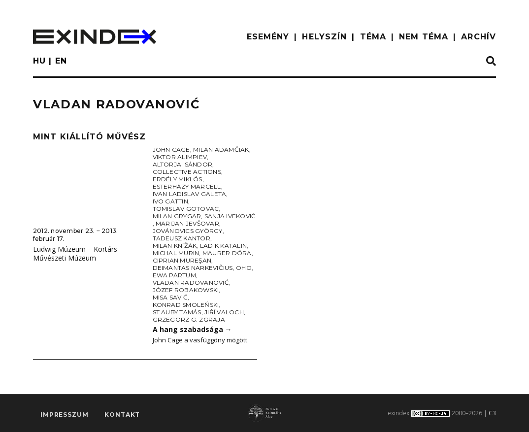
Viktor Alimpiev (180, 157)
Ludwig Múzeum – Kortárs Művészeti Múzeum (75, 253)
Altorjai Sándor (183, 164)
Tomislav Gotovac (186, 208)
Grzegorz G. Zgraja (189, 319)
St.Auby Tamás (177, 312)
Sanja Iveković (230, 216)
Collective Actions (187, 171)
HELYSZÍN (324, 36)
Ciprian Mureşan (182, 260)
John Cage (171, 149)
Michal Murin (176, 253)
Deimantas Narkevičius (193, 267)
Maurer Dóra (227, 253)
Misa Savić (170, 297)
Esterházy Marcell (187, 186)
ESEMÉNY (268, 36)
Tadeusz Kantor (181, 238)
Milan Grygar (177, 216)
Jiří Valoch (224, 312)
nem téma (423, 36)
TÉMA (373, 36)
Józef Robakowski (186, 290)
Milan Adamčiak (221, 149)
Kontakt (122, 415)
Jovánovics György (188, 230)
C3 (492, 413)
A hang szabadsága (192, 329)
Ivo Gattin (170, 201)
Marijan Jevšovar (187, 223)
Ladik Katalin (223, 245)
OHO (244, 267)
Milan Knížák (175, 245)
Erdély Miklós (177, 179)
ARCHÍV (478, 36)
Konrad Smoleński (186, 304)
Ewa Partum (174, 275)
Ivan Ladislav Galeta (190, 194)
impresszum (64, 415)
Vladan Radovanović (191, 282)
